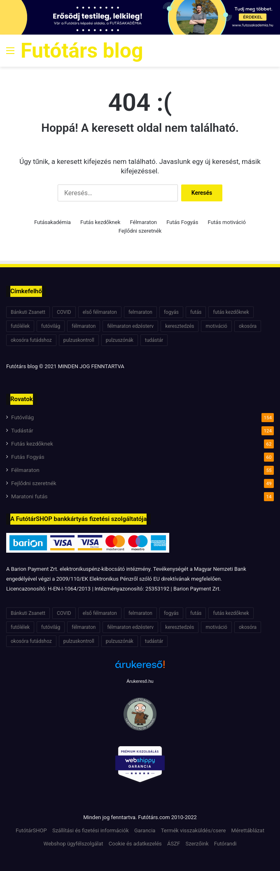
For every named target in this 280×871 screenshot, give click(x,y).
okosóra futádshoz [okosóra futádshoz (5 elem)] (31, 340)
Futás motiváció (227, 222)
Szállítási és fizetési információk (90, 830)
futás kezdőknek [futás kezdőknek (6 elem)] (231, 312)
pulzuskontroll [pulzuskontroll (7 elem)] (78, 340)
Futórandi (225, 844)
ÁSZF (173, 844)
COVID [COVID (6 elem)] (64, 312)
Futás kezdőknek (100, 222)
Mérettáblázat (247, 830)
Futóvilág (22, 417)
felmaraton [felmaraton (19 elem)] (140, 312)
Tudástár (22, 430)
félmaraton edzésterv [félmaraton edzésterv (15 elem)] (130, 326)
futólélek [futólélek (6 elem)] (20, 326)
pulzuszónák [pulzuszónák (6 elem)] (119, 340)
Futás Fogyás (182, 222)
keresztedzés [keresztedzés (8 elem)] (179, 326)
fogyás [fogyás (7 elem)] (171, 312)
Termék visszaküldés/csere (193, 830)
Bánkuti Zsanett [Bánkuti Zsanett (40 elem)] (28, 312)
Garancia (144, 830)
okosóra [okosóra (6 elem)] (248, 326)
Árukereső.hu (139, 681)
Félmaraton (143, 222)
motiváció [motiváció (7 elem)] (216, 326)
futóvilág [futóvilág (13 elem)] (50, 326)
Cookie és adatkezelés (135, 844)
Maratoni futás (29, 496)
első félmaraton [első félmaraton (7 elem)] (100, 312)
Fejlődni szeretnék (140, 231)
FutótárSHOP (31, 830)
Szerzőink (196, 844)
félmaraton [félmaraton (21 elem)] (84, 326)
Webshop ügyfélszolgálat (73, 844)
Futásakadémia (52, 222)
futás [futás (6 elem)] (195, 312)
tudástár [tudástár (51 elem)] (154, 340)
